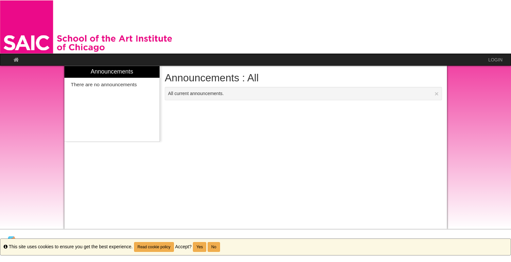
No (213, 247)
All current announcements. (303, 93)
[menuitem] (112, 103)
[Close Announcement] (436, 93)
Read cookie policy (154, 247)
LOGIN (495, 59)
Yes (199, 247)
